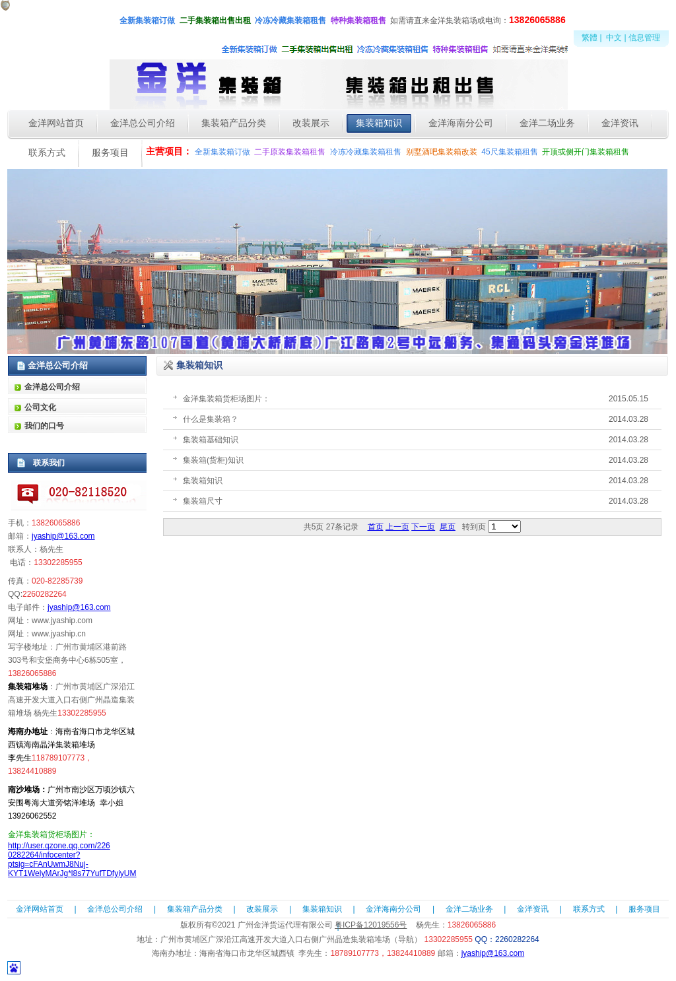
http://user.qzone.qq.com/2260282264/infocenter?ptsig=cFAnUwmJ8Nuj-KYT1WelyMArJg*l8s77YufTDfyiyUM (72, 859)
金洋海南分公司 (393, 909)
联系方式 (589, 909)
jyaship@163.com (63, 536)
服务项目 (644, 909)
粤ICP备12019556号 (371, 925)
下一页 (423, 526)
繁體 (589, 37)
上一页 (397, 526)
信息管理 (644, 37)
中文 (614, 37)
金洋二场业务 (469, 909)
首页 (376, 526)
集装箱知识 (322, 909)
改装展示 (262, 909)
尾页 (448, 526)
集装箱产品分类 (194, 909)
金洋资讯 (533, 909)
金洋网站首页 (39, 909)
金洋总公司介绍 (115, 909)
